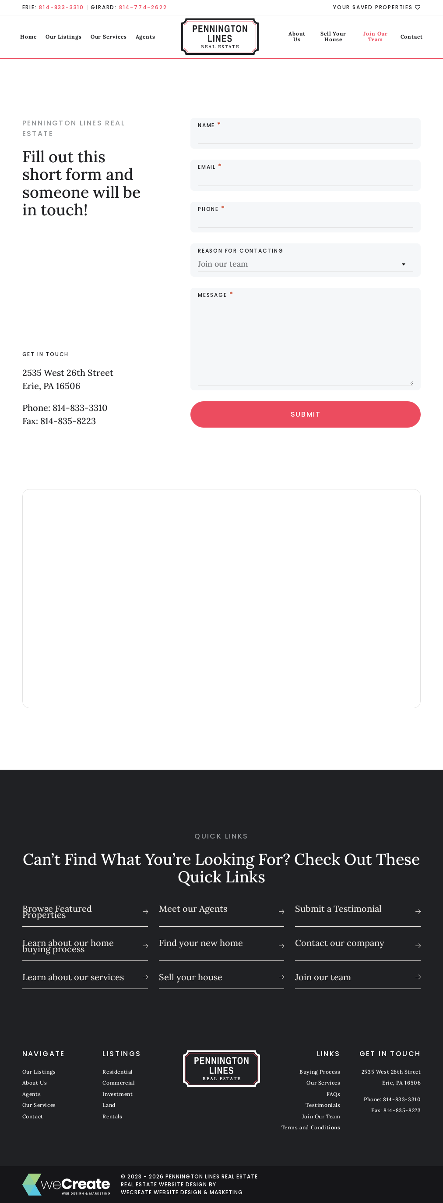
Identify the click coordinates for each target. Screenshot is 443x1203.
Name (206, 125)
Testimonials (323, 1105)
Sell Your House (320, 37)
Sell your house (190, 976)
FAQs (333, 1094)
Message (212, 295)
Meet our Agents (193, 908)
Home (30, 37)
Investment (117, 1094)
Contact (409, 37)
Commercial (118, 1082)
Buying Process (319, 1071)
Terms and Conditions (311, 1127)
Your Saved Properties (377, 7)
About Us (278, 37)
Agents (147, 37)
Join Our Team (370, 37)
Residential (117, 1071)
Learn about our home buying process (68, 945)
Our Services (110, 37)
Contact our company (339, 942)
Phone (208, 209)
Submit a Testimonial (338, 908)
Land (108, 1105)
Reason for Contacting (241, 250)
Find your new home (201, 942)
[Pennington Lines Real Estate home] (222, 37)
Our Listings (65, 37)
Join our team (323, 976)
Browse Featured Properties (57, 911)
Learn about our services (73, 976)
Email (207, 167)
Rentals (112, 1116)
